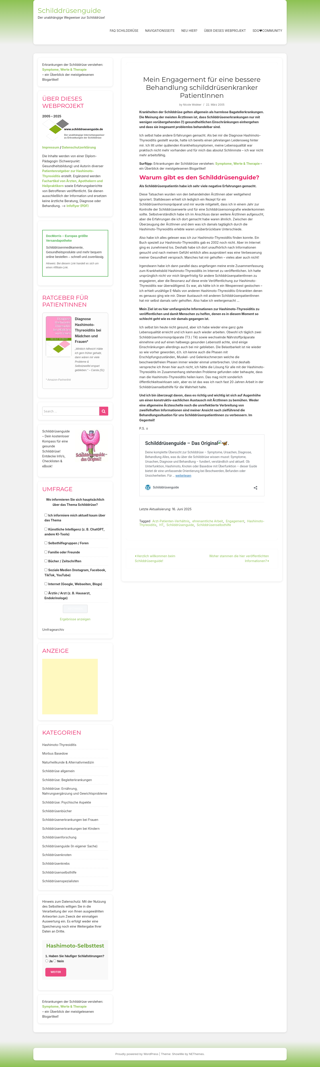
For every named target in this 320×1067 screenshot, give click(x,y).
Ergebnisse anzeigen (75, 619)
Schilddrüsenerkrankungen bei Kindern (71, 828)
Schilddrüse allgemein (58, 771)
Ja (48, 961)
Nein (58, 961)
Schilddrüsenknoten (57, 855)
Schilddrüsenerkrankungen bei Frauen (70, 820)
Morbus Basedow (55, 753)
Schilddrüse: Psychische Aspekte (66, 802)
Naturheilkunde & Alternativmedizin (68, 762)
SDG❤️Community (267, 30)
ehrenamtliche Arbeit (207, 521)
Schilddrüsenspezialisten (60, 881)
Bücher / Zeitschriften (64, 561)
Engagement (235, 521)
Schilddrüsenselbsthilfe (214, 525)
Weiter (56, 972)
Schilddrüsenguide (69, 10)
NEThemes (196, 1054)
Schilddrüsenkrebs (56, 863)
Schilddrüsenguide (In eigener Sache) (70, 846)
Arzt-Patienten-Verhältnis (170, 521)
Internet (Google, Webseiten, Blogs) (75, 584)
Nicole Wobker (192, 104)
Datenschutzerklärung (79, 147)
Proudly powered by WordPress (136, 1054)
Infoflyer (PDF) (78, 206)
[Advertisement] (70, 686)
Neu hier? (189, 30)
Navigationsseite (160, 30)
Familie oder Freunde (64, 552)
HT (161, 525)
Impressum (50, 147)
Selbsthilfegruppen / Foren (68, 543)
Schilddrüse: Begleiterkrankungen (67, 780)
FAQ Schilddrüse (124, 30)
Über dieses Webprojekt (225, 30)
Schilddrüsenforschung (59, 837)
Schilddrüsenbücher (57, 811)
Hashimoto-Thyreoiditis (59, 745)
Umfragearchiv (53, 629)
